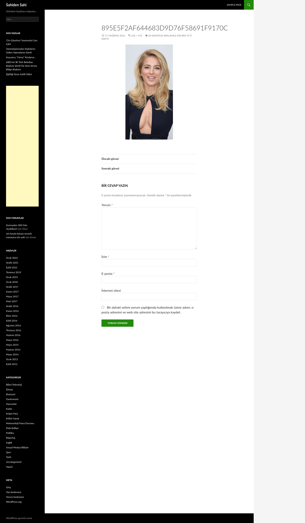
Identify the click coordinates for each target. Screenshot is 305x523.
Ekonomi (10, 394)
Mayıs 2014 (12, 354)
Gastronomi (12, 399)
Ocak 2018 (12, 281)
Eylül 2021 (11, 267)
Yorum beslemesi (15, 496)
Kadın (9, 408)
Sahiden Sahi (16, 5)
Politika (10, 432)
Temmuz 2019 (13, 272)
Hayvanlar (11, 403)
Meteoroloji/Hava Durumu (20, 423)
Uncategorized (13, 461)
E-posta (108, 273)
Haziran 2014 (13, 349)
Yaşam (9, 466)
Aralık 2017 (12, 286)
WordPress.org (14, 501)
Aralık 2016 (12, 306)
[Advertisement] (22, 146)
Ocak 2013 (12, 359)
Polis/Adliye (12, 428)
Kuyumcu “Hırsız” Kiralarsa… (21, 57)
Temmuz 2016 (13, 330)
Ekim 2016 (12, 315)
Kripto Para (12, 413)
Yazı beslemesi (13, 492)
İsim (105, 256)
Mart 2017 (12, 301)
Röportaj (10, 437)
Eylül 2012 (11, 364)
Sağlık (9, 442)
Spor (8, 452)
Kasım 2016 (12, 310)
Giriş (8, 487)
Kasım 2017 (12, 291)
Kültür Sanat (12, 418)
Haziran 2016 (13, 335)
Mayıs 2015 (12, 344)
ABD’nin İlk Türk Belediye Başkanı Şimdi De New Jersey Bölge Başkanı (21, 66)
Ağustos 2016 (13, 325)
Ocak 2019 (12, 277)
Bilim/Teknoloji (14, 384)
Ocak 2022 (12, 257)
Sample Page (234, 4)
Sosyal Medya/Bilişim (17, 447)
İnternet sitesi (111, 290)
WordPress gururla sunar (19, 518)
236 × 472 (136, 35)
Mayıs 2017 (12, 296)
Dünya (9, 389)
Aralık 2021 (12, 262)
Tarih (8, 457)
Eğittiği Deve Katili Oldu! (19, 74)
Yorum (107, 205)
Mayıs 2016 (12, 339)
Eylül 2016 (11, 320)
